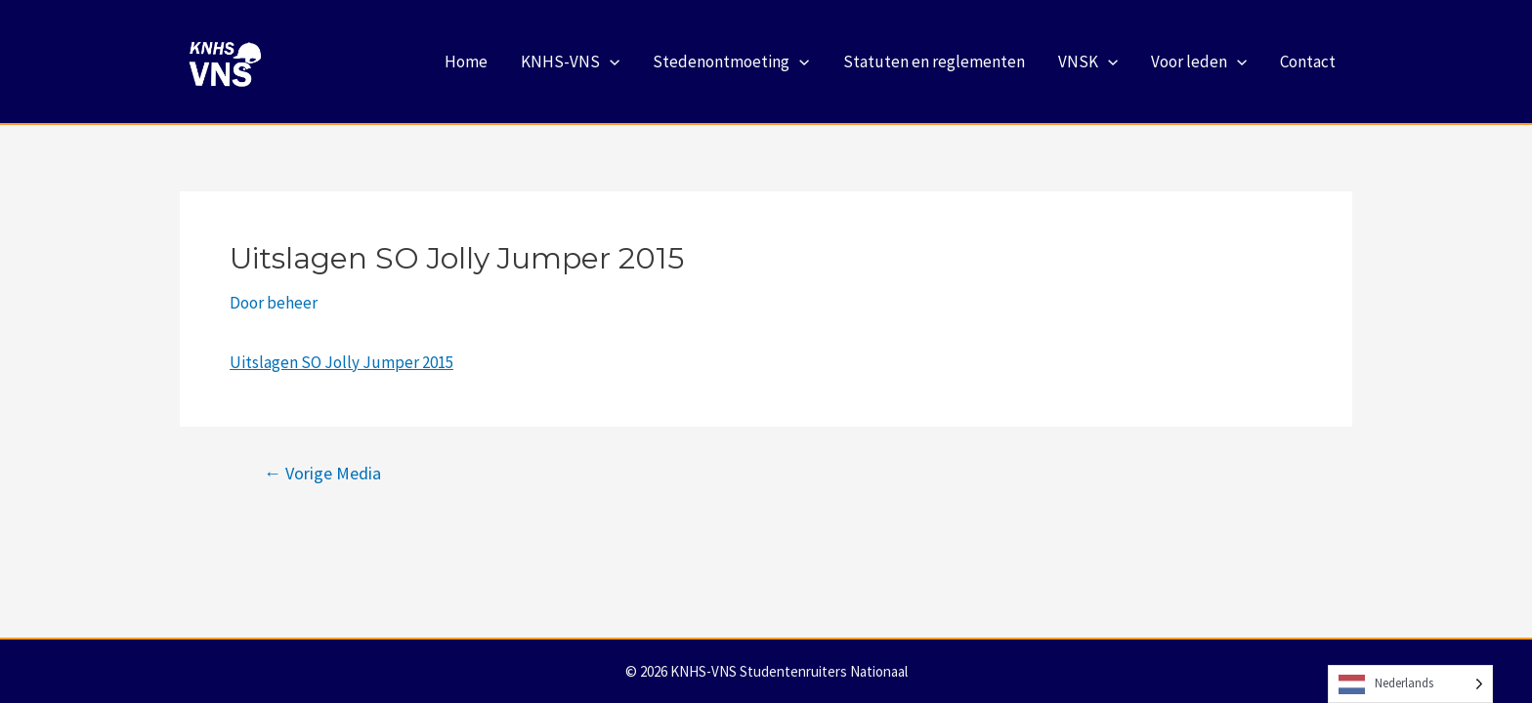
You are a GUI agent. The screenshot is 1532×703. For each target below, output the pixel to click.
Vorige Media (322, 473)
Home (466, 61)
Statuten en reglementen (934, 61)
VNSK (1088, 61)
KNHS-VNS (570, 61)
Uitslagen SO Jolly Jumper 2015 (341, 362)
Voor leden (1199, 61)
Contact (1308, 61)
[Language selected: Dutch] (1410, 684)
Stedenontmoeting (731, 61)
